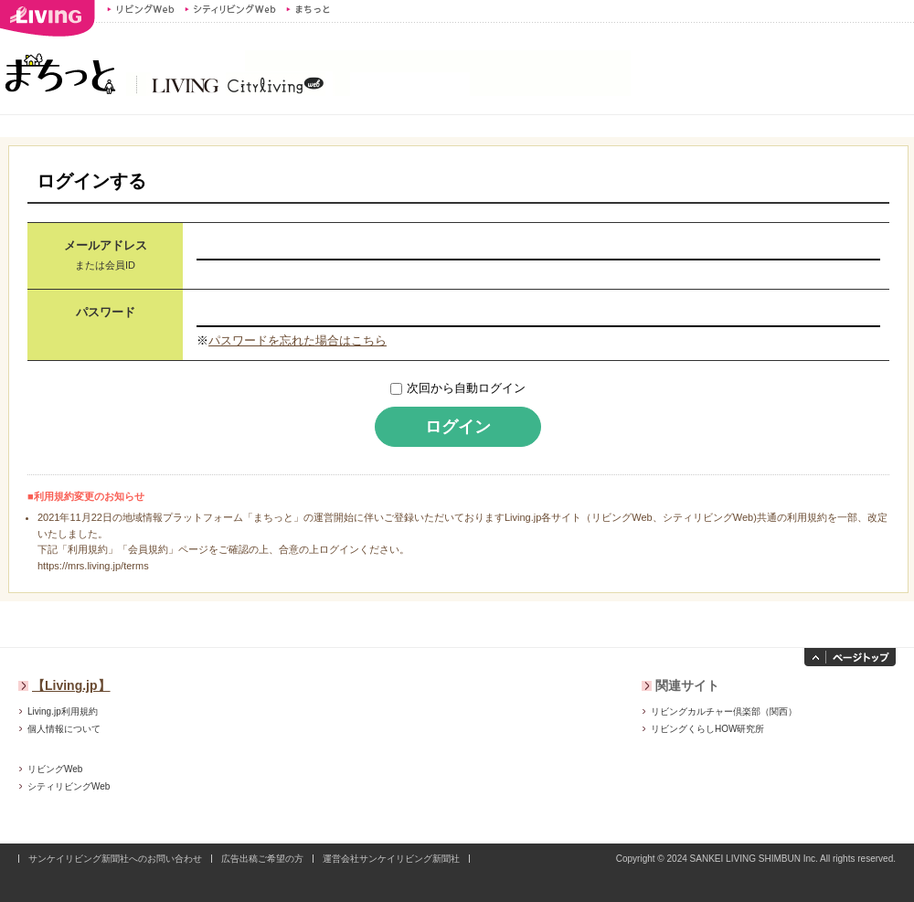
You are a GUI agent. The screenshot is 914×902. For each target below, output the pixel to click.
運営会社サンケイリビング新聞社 (391, 859)
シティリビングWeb (230, 9)
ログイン (458, 427)
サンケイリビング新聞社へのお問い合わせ (115, 859)
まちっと (310, 9)
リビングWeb (140, 9)
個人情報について (64, 729)
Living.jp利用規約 (62, 711)
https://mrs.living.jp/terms (93, 565)
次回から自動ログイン (466, 388)
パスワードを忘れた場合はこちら (297, 340)
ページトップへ (850, 657)
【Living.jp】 (71, 685)
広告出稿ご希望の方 (262, 859)
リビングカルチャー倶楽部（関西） (724, 711)
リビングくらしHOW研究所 (707, 729)
